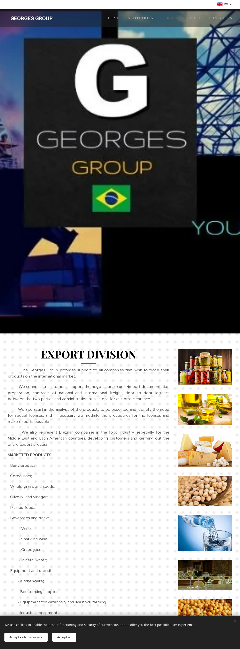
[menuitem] (115, 17)
